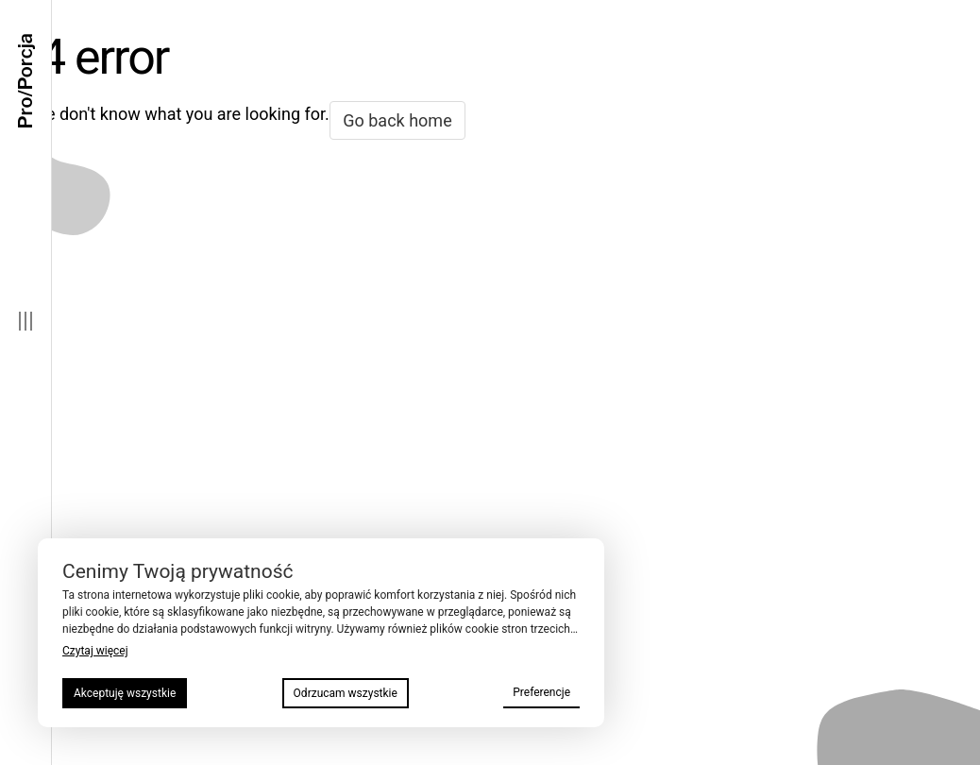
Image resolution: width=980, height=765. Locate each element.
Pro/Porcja (25, 81)
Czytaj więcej (95, 650)
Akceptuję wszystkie (125, 693)
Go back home (397, 120)
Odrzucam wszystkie (345, 693)
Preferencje (541, 692)
